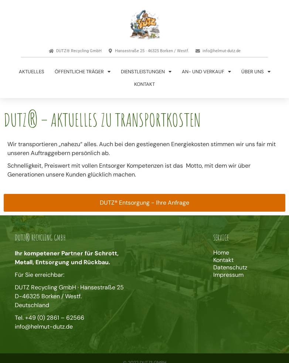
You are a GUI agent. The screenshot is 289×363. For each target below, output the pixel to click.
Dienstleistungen (146, 71)
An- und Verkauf (206, 71)
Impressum (228, 275)
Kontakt (144, 84)
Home (221, 252)
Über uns (256, 71)
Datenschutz (230, 267)
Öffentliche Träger (82, 71)
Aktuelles (31, 71)
